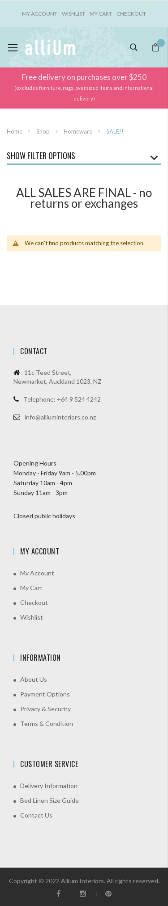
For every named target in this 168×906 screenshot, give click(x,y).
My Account (37, 573)
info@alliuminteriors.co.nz (60, 417)
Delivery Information (49, 785)
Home (15, 131)
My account (39, 13)
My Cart (101, 13)
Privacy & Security (45, 709)
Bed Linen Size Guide (49, 800)
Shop (43, 131)
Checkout (131, 13)
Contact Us (36, 815)
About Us (33, 679)
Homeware (79, 131)
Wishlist (73, 13)
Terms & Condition (46, 723)
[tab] (84, 158)
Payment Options (45, 694)
